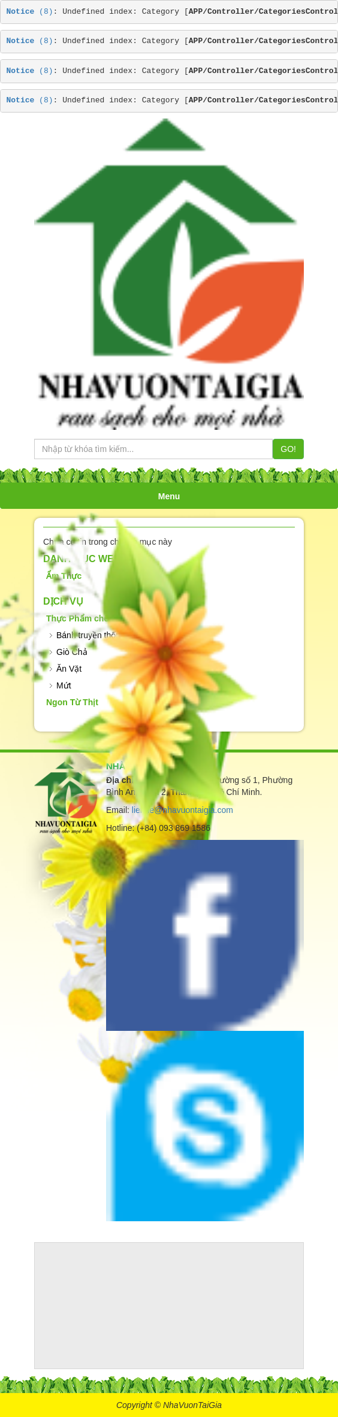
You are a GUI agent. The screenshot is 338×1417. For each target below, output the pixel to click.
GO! (288, 449)
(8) (30, 11)
